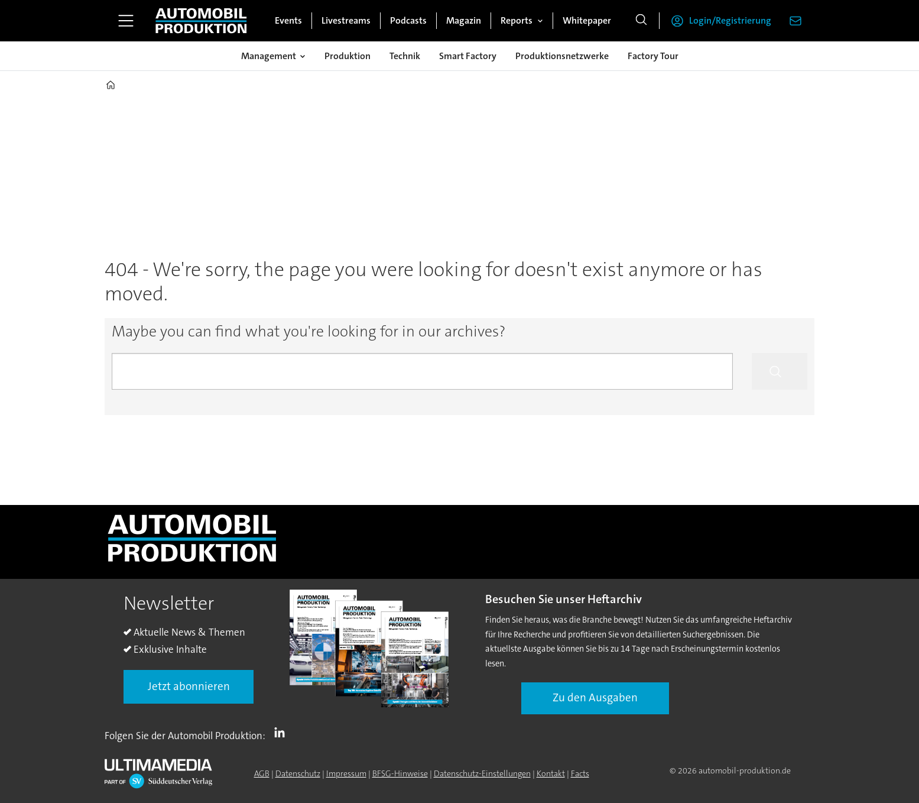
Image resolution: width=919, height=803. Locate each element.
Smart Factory (467, 56)
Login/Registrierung (730, 20)
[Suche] (641, 21)
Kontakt (551, 773)
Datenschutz (297, 773)
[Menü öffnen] (126, 20)
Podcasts (408, 20)
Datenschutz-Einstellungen (482, 773)
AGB (261, 773)
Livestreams (346, 20)
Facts (580, 773)
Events (288, 20)
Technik (404, 56)
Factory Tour (653, 56)
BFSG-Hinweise (400, 773)
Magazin (463, 20)
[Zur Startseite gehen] (201, 21)
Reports (516, 20)
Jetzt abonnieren (189, 686)
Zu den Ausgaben (595, 697)
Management (268, 56)
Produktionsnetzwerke (562, 56)
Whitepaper (587, 20)
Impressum (346, 773)
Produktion (347, 56)
